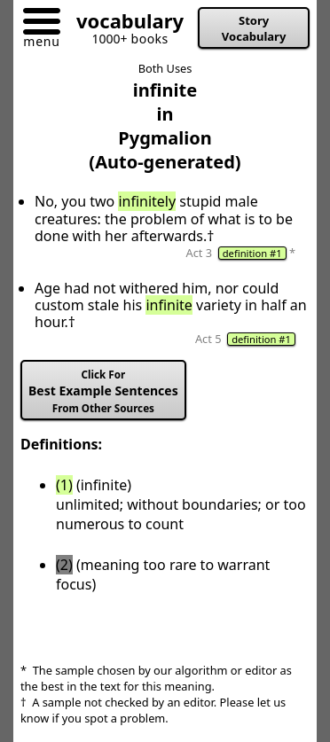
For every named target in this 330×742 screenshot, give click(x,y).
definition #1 (252, 253)
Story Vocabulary (254, 28)
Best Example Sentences (103, 391)
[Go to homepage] (123, 24)
